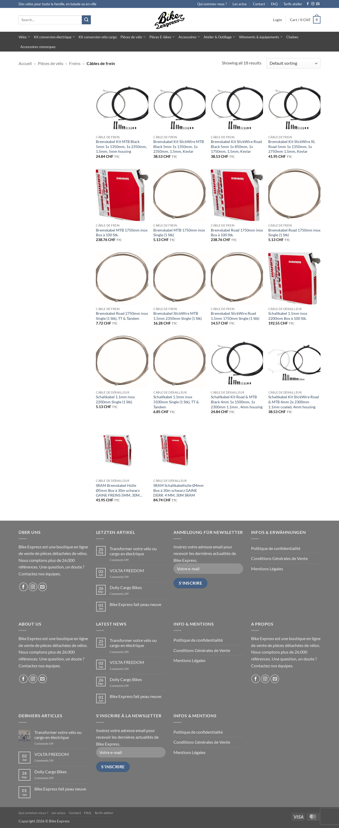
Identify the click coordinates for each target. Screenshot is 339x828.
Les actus (240, 4)
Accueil (25, 63)
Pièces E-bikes (162, 36)
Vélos (24, 36)
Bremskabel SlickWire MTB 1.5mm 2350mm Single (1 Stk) (177, 316)
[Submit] (86, 19)
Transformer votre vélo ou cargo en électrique (133, 551)
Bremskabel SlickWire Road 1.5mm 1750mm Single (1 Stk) (235, 316)
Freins (75, 63)
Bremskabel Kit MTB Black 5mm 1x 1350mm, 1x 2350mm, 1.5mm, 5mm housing (121, 146)
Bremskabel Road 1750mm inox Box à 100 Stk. (237, 232)
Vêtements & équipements (261, 36)
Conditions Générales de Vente (279, 558)
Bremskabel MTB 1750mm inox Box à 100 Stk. (122, 232)
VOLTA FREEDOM (127, 570)
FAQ (274, 4)
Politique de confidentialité (275, 548)
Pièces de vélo (133, 36)
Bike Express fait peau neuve (135, 604)
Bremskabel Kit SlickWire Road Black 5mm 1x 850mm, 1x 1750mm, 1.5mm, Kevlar (236, 146)
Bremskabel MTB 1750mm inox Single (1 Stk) (179, 232)
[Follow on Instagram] (312, 4)
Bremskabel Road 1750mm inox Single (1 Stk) (294, 232)
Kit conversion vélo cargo (98, 37)
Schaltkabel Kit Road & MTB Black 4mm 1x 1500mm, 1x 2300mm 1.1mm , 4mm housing (236, 402)
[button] (277, 20)
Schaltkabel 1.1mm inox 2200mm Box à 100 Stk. (287, 316)
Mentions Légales (267, 568)
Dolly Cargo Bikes (126, 587)
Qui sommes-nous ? (212, 4)
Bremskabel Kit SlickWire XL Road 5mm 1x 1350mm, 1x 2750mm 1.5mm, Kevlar (291, 146)
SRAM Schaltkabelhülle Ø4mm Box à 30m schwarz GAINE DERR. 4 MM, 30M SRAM (178, 490)
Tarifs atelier (292, 4)
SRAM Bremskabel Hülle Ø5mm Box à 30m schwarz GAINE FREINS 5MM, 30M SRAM (118, 490)
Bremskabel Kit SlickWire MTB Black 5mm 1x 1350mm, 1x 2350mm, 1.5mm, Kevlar (178, 146)
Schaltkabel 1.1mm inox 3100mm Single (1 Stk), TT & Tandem (176, 402)
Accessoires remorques (38, 47)
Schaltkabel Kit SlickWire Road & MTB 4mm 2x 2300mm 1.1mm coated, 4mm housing (293, 402)
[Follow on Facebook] (307, 4)
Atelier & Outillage (219, 36)
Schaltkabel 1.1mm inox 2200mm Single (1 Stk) (115, 399)
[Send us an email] (317, 4)
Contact (259, 4)
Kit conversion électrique (54, 36)
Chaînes (292, 37)
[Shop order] (293, 63)
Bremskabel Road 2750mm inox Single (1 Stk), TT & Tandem (122, 316)
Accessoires (189, 36)
